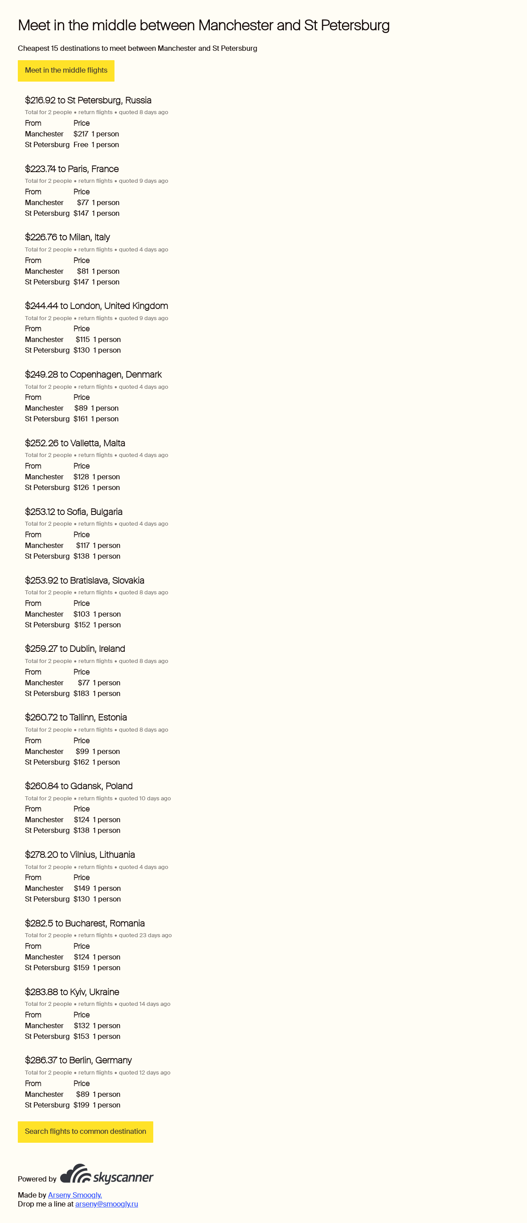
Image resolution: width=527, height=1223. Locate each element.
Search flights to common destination (85, 1131)
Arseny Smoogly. (75, 1195)
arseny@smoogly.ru (106, 1204)
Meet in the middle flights (66, 70)
